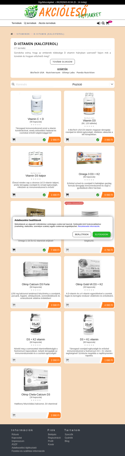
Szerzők (69, 434)
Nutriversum (53, 72)
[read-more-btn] (62, 61)
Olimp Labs (68, 72)
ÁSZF (15, 444)
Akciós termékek (47, 23)
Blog (67, 441)
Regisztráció (54, 438)
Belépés (52, 434)
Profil (50, 441)
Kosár (51, 444)
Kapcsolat (17, 438)
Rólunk (15, 434)
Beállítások (82, 234)
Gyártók (69, 438)
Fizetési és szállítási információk (28, 451)
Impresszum (18, 441)
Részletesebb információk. (89, 226)
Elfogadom (101, 234)
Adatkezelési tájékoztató (24, 447)
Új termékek (30, 23)
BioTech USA (37, 72)
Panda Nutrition (86, 72)
